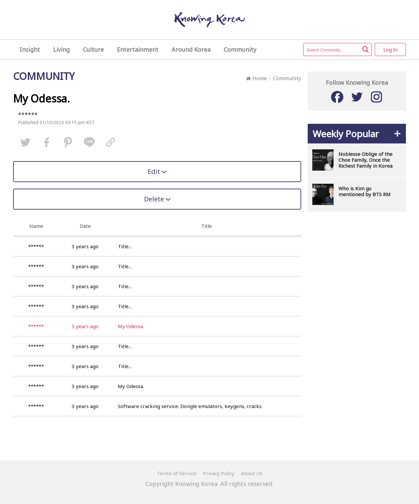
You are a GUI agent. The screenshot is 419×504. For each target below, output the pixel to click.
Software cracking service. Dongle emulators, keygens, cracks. (190, 406)
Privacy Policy (218, 473)
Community (287, 78)
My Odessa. (131, 386)
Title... (125, 246)
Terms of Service (176, 473)
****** (28, 115)
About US (252, 473)
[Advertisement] (357, 317)
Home (256, 78)
